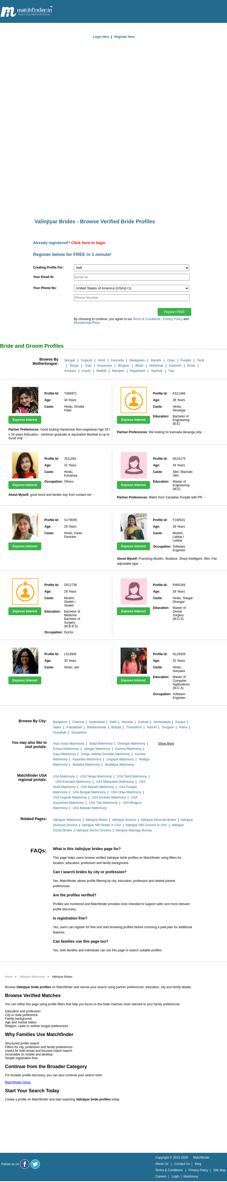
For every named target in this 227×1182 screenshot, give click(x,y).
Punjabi (185, 360)
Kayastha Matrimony (87, 759)
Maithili (101, 371)
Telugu (74, 365)
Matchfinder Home (18, 1082)
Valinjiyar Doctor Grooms (93, 830)
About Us (161, 1164)
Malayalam (137, 360)
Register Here (125, 37)
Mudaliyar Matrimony (119, 764)
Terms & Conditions (146, 319)
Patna (183, 727)
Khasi (191, 365)
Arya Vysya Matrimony (69, 743)
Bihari (139, 365)
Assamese (104, 365)
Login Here (101, 37)
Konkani (70, 371)
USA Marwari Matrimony (90, 808)
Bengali (69, 360)
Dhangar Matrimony (131, 743)
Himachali (156, 365)
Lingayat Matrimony (120, 759)
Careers (161, 1176)
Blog (198, 1164)
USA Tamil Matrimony (132, 776)
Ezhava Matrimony (66, 749)
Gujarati (86, 360)
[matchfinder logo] (26, 12)
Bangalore (60, 722)
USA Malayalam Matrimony (115, 782)
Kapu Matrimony (64, 754)
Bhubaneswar (96, 727)
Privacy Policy (173, 319)
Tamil (200, 360)
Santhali (156, 371)
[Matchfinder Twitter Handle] (35, 1164)
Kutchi (86, 371)
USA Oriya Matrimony (126, 792)
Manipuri (118, 371)
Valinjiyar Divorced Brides (158, 820)
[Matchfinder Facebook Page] (24, 1164)
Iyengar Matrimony (97, 749)
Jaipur (57, 727)
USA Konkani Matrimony (109, 797)
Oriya (171, 360)
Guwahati (59, 732)
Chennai (78, 722)
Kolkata (143, 722)
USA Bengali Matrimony (89, 792)
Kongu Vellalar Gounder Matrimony (105, 754)
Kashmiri (175, 365)
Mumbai (127, 722)
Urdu (88, 365)
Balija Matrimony (101, 743)
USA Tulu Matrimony (103, 803)
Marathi (156, 360)
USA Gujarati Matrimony (70, 797)
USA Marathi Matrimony (97, 787)
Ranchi (152, 727)
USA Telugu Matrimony (96, 776)
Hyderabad (97, 722)
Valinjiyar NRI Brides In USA (101, 825)
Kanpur (181, 722)
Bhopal (116, 727)
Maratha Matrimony (86, 764)
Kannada (117, 360)
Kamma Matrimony (128, 749)
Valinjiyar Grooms (124, 820)
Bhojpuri (124, 365)
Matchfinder (201, 1157)
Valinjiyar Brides (96, 820)
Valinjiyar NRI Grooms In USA (146, 825)
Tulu (171, 371)
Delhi (113, 722)
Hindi (101, 360)
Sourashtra (79, 732)
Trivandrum (134, 727)
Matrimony (190, 1176)
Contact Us (182, 1164)
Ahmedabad (162, 722)
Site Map (219, 1170)
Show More (166, 743)
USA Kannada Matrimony (73, 782)
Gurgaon (168, 727)
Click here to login (88, 242)
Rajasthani (137, 371)
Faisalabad (74, 727)
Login (175, 1176)
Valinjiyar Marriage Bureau (133, 830)
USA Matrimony (64, 776)
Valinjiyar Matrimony (67, 820)
